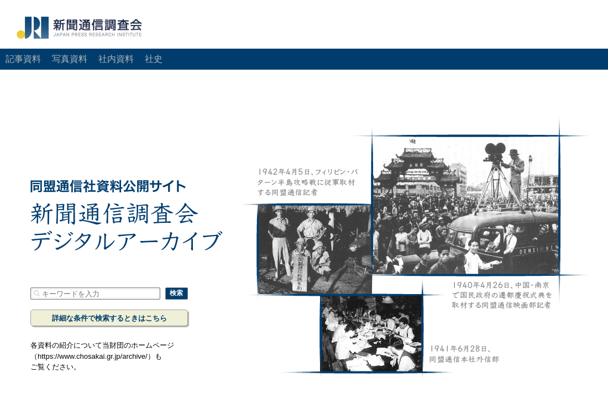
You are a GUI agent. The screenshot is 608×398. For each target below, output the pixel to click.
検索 (176, 293)
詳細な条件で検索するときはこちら (109, 318)
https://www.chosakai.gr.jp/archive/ (93, 356)
